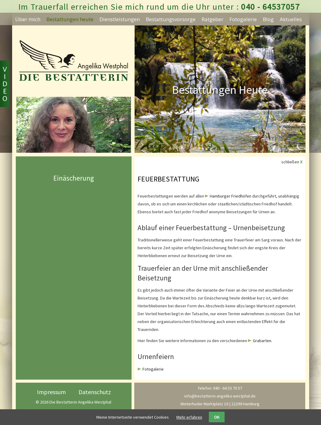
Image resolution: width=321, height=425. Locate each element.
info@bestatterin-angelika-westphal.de (220, 396)
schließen (291, 162)
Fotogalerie (243, 19)
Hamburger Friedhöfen (230, 196)
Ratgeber (212, 19)
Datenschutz (95, 392)
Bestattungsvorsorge (171, 19)
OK (216, 417)
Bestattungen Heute (220, 90)
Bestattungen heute (69, 19)
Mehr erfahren (189, 417)
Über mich (27, 19)
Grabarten (262, 340)
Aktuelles (291, 19)
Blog (268, 19)
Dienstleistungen (119, 19)
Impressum (51, 392)
